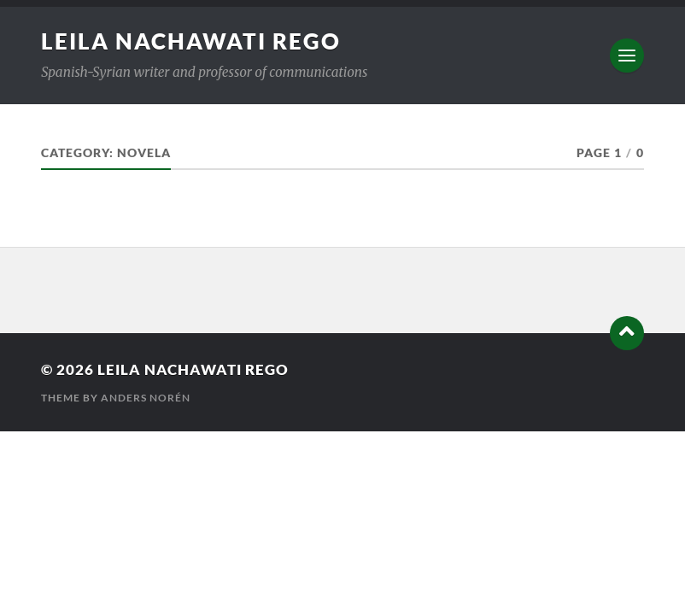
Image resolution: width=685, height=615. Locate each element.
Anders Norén (145, 397)
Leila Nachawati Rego (191, 41)
